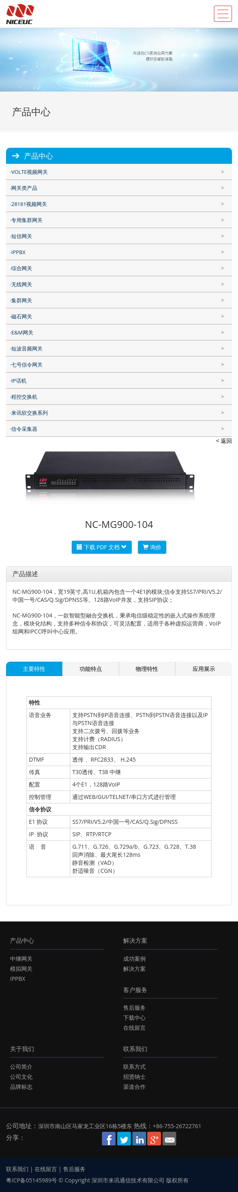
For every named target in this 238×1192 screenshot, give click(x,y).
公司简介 (21, 1066)
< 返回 (224, 440)
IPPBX (18, 252)
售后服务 (134, 1007)
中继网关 (21, 958)
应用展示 (204, 668)
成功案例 (134, 958)
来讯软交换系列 (29, 412)
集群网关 (21, 300)
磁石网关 (21, 316)
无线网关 (21, 284)
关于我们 (22, 1049)
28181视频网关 (29, 204)
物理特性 (147, 668)
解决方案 (135, 940)
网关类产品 (24, 188)
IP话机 (18, 380)
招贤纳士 (134, 1076)
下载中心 (134, 1017)
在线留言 (134, 1027)
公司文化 (21, 1076)
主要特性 (34, 668)
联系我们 (135, 1049)
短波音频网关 (27, 348)
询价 (152, 547)
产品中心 (22, 940)
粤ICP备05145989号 (31, 1180)
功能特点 (90, 668)
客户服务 (135, 990)
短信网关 (21, 236)
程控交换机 (24, 396)
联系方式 (134, 1066)
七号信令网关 (27, 364)
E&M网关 (22, 332)
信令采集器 (24, 428)
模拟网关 (21, 968)
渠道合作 (134, 1086)
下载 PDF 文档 (101, 547)
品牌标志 (21, 1086)
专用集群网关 (27, 220)
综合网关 (21, 268)
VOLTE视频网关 (29, 171)
